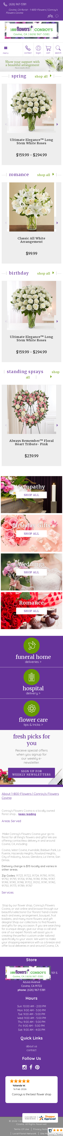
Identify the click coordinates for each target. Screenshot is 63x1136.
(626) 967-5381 (17, 4)
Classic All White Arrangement (31, 240)
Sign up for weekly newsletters (31, 772)
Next (57, 124)
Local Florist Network (24, 1133)
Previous (5, 124)
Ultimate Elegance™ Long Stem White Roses (31, 141)
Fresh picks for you (31, 748)
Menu (6, 53)
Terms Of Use (21, 1129)
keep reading (27, 814)
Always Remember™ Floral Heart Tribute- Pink (31, 442)
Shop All (41, 76)
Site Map (45, 1133)
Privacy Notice (41, 1129)
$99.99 (31, 253)
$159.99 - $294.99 (31, 154)
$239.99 (31, 455)
